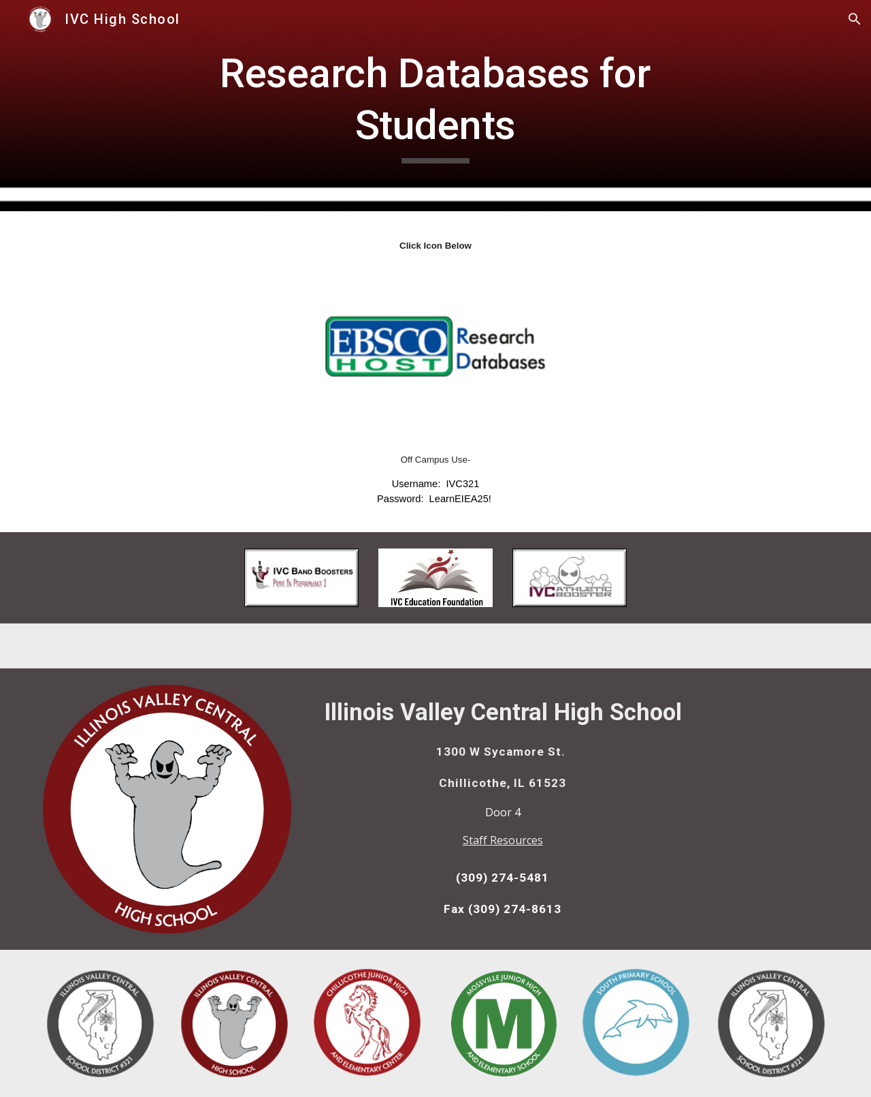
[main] (435, 105)
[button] (854, 19)
